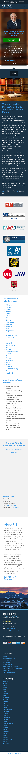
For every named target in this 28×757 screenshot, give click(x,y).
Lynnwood (8, 341)
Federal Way (9, 321)
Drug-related (6, 662)
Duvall (7, 314)
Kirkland (8, 333)
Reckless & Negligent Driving (10, 666)
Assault (5, 656)
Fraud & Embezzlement (9, 672)
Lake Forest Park (11, 335)
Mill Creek (8, 348)
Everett (7, 318)
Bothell (7, 309)
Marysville (8, 343)
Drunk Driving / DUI (8, 664)
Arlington (8, 302)
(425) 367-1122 (16, 508)
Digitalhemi (17, 753)
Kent (6, 328)
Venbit (9, 753)
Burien (7, 311)
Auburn (7, 304)
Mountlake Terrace (11, 353)
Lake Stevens (9, 337)
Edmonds (8, 316)
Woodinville (9, 376)
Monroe (8, 351)
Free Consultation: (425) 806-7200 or (14, 1)
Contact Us (7, 582)
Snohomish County (11, 372)
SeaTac (7, 365)
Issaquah (8, 323)
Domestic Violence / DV (9, 658)
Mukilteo (8, 355)
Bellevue (8, 307)
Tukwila (8, 374)
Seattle (7, 367)
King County (9, 330)
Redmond (8, 358)
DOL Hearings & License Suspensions (12, 668)
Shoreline (8, 369)
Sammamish (9, 362)
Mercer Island (10, 346)
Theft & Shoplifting (7, 670)
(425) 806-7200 (10, 61)
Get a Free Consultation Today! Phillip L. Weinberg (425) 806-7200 (11, 40)
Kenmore (8, 326)
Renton (7, 360)
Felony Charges (7, 660)
